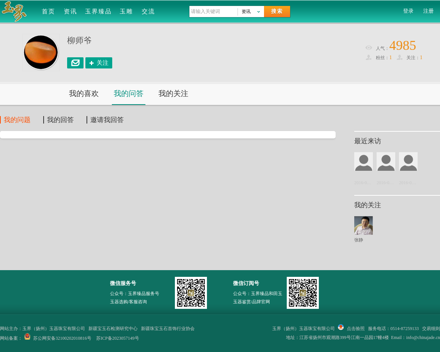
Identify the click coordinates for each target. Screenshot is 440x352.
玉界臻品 (98, 11)
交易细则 (431, 328)
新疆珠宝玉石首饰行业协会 (168, 328)
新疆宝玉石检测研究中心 (113, 328)
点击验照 (351, 328)
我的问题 (17, 120)
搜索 (277, 11)
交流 (148, 11)
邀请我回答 (107, 120)
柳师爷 (79, 40)
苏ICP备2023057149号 (117, 338)
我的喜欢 (84, 93)
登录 (408, 11)
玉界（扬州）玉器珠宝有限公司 (303, 328)
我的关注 (173, 93)
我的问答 (129, 93)
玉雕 (126, 11)
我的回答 (60, 120)
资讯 (70, 11)
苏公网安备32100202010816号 (62, 338)
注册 (428, 11)
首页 (48, 11)
